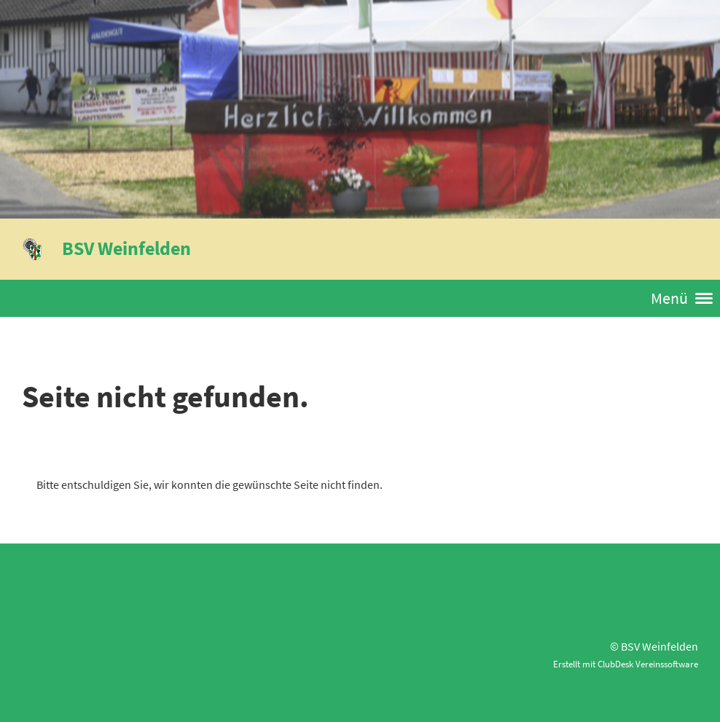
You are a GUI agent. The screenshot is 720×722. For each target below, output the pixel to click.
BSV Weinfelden (126, 248)
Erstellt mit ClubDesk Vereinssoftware (625, 664)
